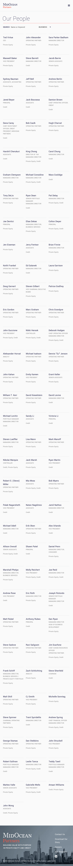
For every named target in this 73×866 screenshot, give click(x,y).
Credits (53, 861)
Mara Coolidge (55, 174)
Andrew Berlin (55, 79)
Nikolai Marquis (10, 460)
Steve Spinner (9, 717)
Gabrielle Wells (33, 784)
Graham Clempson (12, 174)
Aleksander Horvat (12, 353)
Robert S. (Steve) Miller (11, 482)
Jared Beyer (8, 99)
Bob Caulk (30, 123)
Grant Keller (54, 374)
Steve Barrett (32, 58)
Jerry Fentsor (32, 244)
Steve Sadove (9, 644)
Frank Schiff (9, 670)
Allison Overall (10, 546)
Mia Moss (30, 480)
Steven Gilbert (32, 286)
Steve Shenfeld (56, 670)
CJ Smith (30, 696)
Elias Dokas (31, 221)
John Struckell (55, 740)
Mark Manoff (55, 439)
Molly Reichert (33, 569)
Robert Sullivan (10, 761)
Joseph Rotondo (56, 593)
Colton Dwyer (55, 221)
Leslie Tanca (32, 761)
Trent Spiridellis (33, 717)
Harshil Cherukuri (11, 151)
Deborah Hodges (57, 330)
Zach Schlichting (34, 670)
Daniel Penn (54, 546)
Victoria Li (53, 416)
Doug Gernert (9, 286)
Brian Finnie (54, 244)
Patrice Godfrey (56, 286)
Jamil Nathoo (55, 505)
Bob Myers (54, 480)
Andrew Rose (9, 593)
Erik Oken (30, 525)
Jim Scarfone (55, 644)
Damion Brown (55, 99)
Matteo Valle (9, 784)
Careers (58, 847)
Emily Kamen (32, 374)
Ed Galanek (31, 265)
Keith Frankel (9, 265)
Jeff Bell (30, 79)
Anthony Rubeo (33, 619)
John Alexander (33, 37)
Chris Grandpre (56, 309)
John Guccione (10, 330)
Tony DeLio (8, 195)
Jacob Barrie (55, 58)
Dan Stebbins (32, 740)
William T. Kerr (10, 395)
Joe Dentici (8, 221)
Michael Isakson (33, 353)
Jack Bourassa (33, 99)
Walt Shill (7, 696)
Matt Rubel (8, 619)
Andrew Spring (56, 717)
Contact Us (60, 834)
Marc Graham (32, 309)
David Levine (55, 395)
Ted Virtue (8, 37)
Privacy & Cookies (40, 861)
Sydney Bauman (10, 79)
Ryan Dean (31, 195)
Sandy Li (30, 416)
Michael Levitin (10, 416)
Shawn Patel (32, 546)
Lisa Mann (31, 439)
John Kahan (8, 374)
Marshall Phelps (10, 569)
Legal (48, 861)
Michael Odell (9, 525)
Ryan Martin (54, 460)
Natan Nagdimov (34, 505)
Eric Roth (30, 593)
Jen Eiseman (9, 244)
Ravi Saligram (32, 644)
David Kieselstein (34, 395)
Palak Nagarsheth (11, 505)
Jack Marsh (31, 460)
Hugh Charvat (55, 123)
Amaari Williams (56, 784)
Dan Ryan (53, 619)
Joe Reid (53, 569)
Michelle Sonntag (57, 696)
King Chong (31, 151)
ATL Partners (61, 851)
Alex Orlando (55, 525)
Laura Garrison (56, 265)
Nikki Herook (32, 330)
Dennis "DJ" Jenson (58, 353)
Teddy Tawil (54, 761)
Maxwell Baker (10, 58)
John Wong (8, 805)
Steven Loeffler (10, 439)
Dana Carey (8, 123)
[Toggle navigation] (69, 5)
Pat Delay (53, 195)
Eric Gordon (8, 309)
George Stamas (10, 740)
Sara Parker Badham (58, 37)
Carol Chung (54, 151)
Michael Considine (35, 174)
